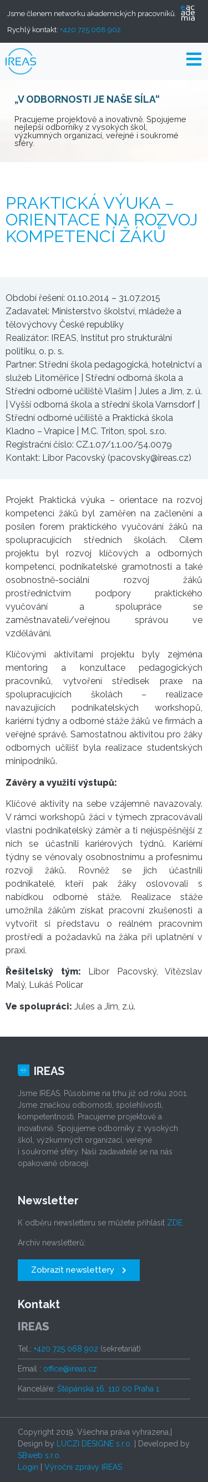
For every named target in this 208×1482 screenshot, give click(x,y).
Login (28, 1467)
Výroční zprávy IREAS (83, 1467)
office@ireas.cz (70, 1368)
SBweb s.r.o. (39, 1455)
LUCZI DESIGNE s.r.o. (94, 1443)
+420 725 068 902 (90, 30)
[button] (79, 1270)
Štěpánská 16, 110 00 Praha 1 (108, 1388)
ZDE (174, 1222)
